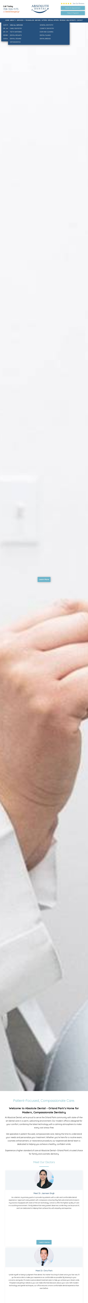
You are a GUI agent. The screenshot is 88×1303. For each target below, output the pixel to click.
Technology (29, 20)
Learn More (44, 579)
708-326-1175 (10, 9)
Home (7, 20)
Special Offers (53, 20)
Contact (80, 20)
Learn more (44, 1242)
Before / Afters (41, 20)
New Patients (71, 20)
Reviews (63, 20)
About (12, 20)
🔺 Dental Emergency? (11, 12)
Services (20, 20)
